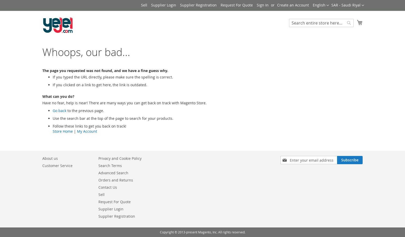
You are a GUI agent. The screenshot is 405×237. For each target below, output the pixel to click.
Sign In (263, 5)
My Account (87, 131)
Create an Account (293, 5)
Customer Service (57, 165)
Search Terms (110, 165)
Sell (144, 5)
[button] (347, 5)
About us (50, 158)
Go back (59, 110)
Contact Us (107, 187)
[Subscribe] (350, 160)
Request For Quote (237, 5)
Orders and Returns (115, 180)
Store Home (63, 131)
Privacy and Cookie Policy (120, 158)
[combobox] (321, 23)
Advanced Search (113, 172)
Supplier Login (163, 5)
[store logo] (57, 25)
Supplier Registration (198, 5)
